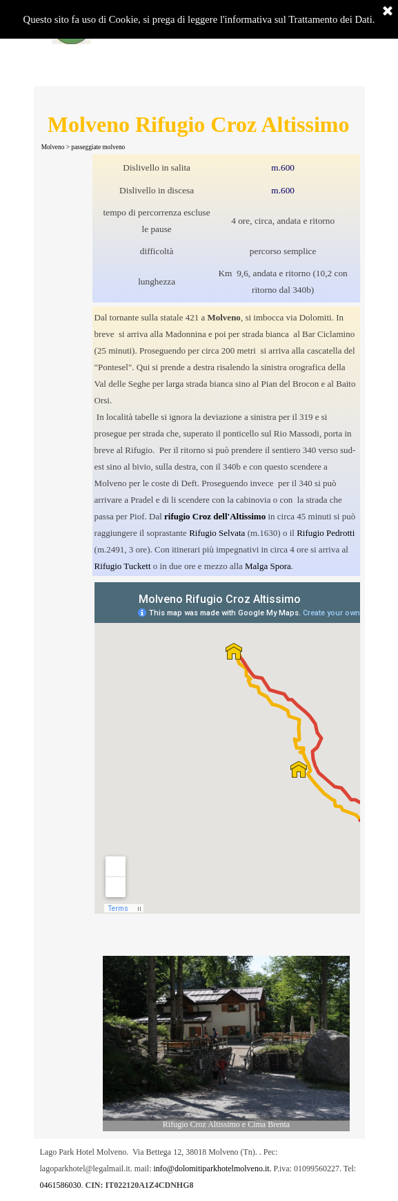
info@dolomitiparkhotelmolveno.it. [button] (213, 1168)
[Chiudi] (388, 11)
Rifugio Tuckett (122, 566)
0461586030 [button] (60, 1185)
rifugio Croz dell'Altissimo (215, 516)
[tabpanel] (226, 228)
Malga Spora (268, 566)
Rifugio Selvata (217, 533)
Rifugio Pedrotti (326, 533)
